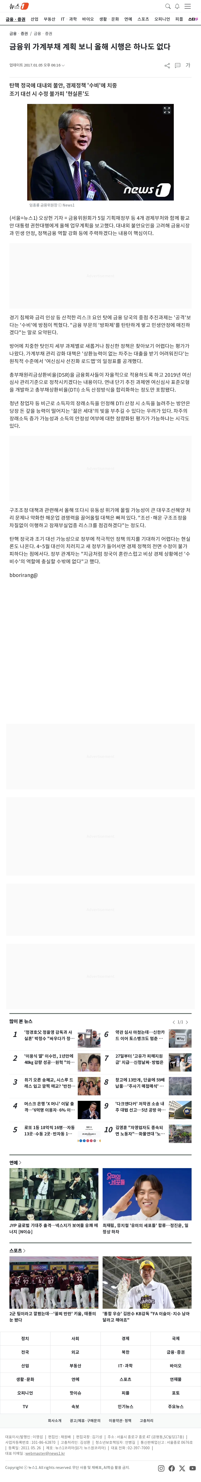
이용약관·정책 (120, 1420)
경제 (126, 1338)
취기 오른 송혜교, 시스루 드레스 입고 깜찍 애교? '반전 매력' (48, 1086)
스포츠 (15, 1250)
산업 (25, 1366)
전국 (25, 1352)
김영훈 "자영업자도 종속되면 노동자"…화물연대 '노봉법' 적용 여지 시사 (140, 1134)
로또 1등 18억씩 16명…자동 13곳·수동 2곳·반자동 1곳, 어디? (49, 1134)
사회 (75, 1338)
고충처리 (146, 1420)
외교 (75, 1352)
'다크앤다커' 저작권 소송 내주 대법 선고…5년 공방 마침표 (140, 1110)
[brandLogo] (19, 5)
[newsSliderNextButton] (187, 1022)
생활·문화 (25, 1379)
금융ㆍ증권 (18, 33)
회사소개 (55, 1420)
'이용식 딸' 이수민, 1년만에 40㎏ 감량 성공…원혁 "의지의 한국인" (49, 1062)
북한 (126, 1352)
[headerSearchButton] (168, 6)
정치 (25, 1338)
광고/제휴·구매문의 (85, 1420)
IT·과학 (125, 1366)
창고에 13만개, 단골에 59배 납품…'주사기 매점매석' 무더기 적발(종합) (140, 1086)
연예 (13, 1162)
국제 (176, 1338)
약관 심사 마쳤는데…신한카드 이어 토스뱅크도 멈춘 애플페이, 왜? (141, 1039)
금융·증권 (176, 1352)
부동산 (75, 1366)
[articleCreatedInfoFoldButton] (63, 65)
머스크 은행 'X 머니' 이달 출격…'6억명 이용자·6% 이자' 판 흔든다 (49, 1110)
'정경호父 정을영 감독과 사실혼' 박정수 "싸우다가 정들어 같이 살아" (49, 1039)
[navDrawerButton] (188, 6)
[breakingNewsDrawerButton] (177, 6)
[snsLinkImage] (161, 1468)
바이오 (176, 1366)
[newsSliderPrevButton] (173, 1022)
